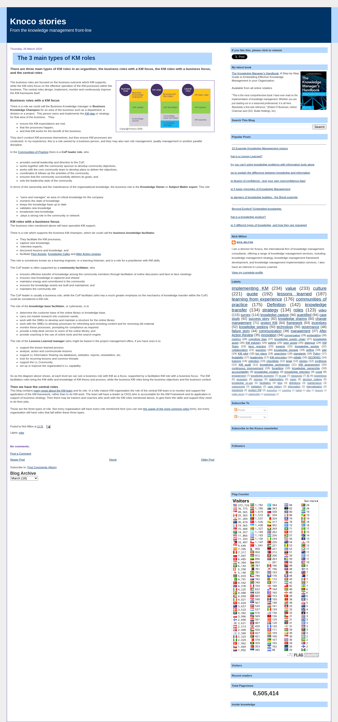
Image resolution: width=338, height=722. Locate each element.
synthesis (321, 360)
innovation (268, 335)
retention (253, 360)
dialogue (310, 342)
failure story (241, 331)
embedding (314, 335)
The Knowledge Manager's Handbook (255, 73)
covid (318, 371)
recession (242, 379)
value (290, 288)
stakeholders (276, 379)
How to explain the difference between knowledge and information (269, 172)
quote (252, 293)
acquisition (272, 390)
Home (113, 459)
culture (319, 288)
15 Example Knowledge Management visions (279, 147)
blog (280, 382)
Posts (239, 410)
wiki (324, 349)
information (294, 386)
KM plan (90, 113)
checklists (273, 360)
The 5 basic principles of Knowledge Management (259, 188)
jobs (309, 390)
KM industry (253, 342)
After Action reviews (88, 253)
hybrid (299, 390)
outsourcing (238, 386)
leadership (256, 357)
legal (289, 360)
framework (294, 323)
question (261, 349)
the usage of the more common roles (166, 408)
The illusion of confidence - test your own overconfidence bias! (267, 180)
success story (259, 319)
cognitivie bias (258, 339)
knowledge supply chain (290, 339)
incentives (319, 323)
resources (296, 375)
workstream (269, 394)
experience (320, 375)
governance (310, 327)
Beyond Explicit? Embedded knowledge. (279, 207)
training (236, 360)
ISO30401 (314, 357)
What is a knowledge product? (247, 216)
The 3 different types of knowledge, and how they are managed (267, 225)
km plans (261, 353)
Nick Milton (245, 242)
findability (238, 357)
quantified (304, 315)
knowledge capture (274, 315)
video (323, 310)
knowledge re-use (242, 382)
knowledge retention (297, 371)
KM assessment (309, 364)
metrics (236, 339)
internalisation (314, 386)
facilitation (265, 382)
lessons (319, 390)
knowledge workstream (275, 364)
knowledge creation (266, 371)
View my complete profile (247, 272)
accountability (240, 371)
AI (308, 375)
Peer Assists (38, 253)
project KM (269, 323)
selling (310, 349)
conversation (292, 335)
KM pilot (243, 353)
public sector (238, 394)
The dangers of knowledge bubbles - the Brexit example (263, 197)
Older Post (207, 459)
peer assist (290, 342)
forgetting (277, 368)
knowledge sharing (292, 319)
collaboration (240, 349)
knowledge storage (286, 349)
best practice (257, 346)
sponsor (258, 379)
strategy (270, 309)
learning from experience (257, 299)
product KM (254, 390)
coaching (286, 390)
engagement (239, 375)
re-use (282, 375)
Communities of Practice (33, 151)
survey (245, 315)
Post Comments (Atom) (41, 467)
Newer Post (17, 459)
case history (275, 386)
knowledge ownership (306, 368)
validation (256, 386)
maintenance (314, 382)
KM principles (278, 357)
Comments (243, 416)
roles (21, 432)
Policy (316, 353)
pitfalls (297, 357)
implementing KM (250, 288)
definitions (294, 382)
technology (285, 327)
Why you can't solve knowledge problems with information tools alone (271, 164)
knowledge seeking (253, 327)
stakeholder (254, 394)
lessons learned (294, 293)
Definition (276, 304)
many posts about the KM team (53, 390)
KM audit (245, 364)
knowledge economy (262, 375)
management (300, 331)
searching (280, 353)
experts (280, 346)
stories (303, 360)
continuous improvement (247, 368)
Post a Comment (20, 453)
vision (293, 379)
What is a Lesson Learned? (245, 156)
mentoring (237, 390)
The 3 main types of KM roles (56, 58)
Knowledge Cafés (59, 253)
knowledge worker (307, 346)
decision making (312, 379)
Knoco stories (38, 21)
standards (300, 353)
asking (272, 342)
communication (270, 331)
